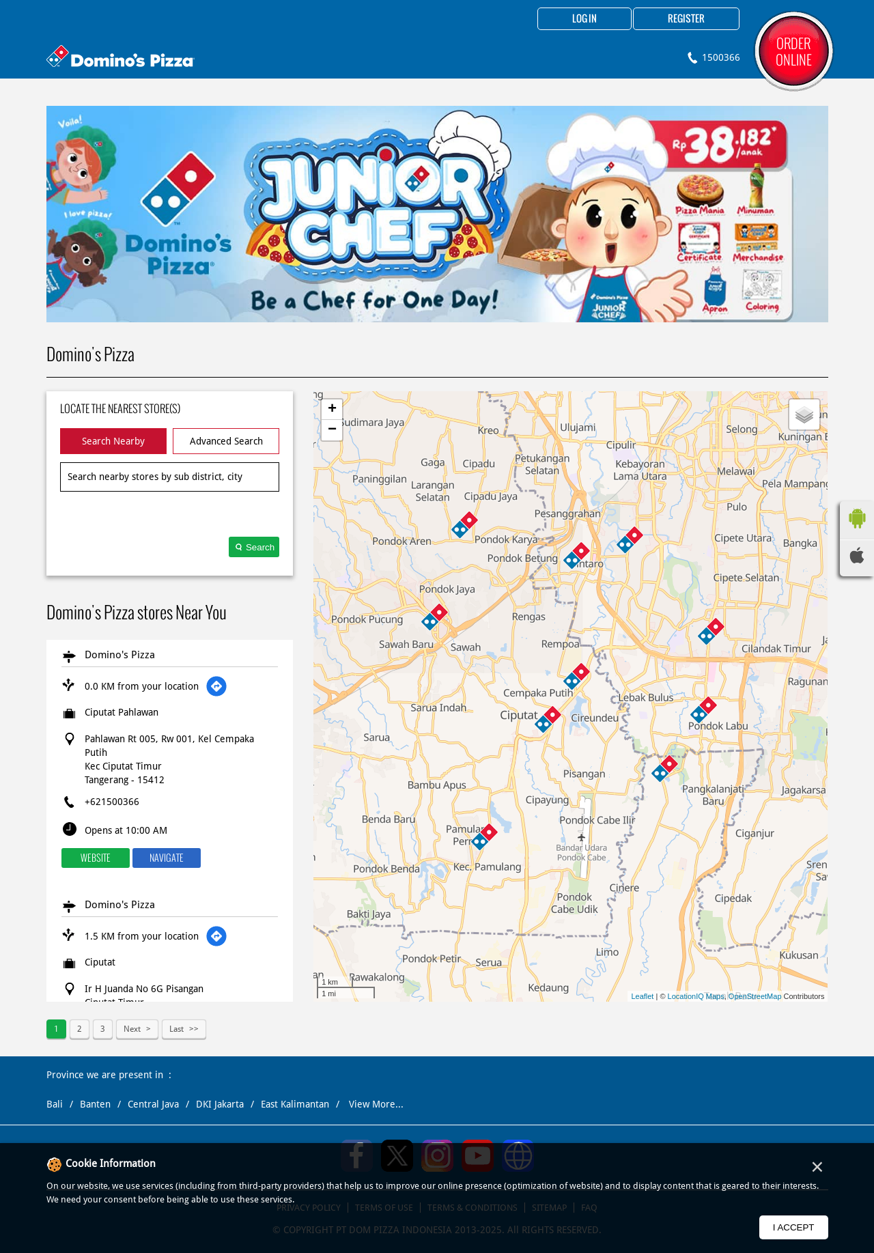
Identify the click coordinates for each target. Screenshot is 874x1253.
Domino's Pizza (120, 655)
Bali (54, 1104)
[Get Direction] (216, 686)
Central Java (153, 1104)
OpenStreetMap (755, 996)
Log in (584, 19)
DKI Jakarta (220, 1104)
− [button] (332, 430)
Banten (95, 1104)
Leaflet (642, 996)
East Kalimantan (295, 1104)
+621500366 (112, 801)
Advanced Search (226, 441)
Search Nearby (113, 441)
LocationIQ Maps (696, 996)
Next (132, 1029)
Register (686, 19)
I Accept (794, 1227)
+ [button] (332, 409)
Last (176, 1029)
